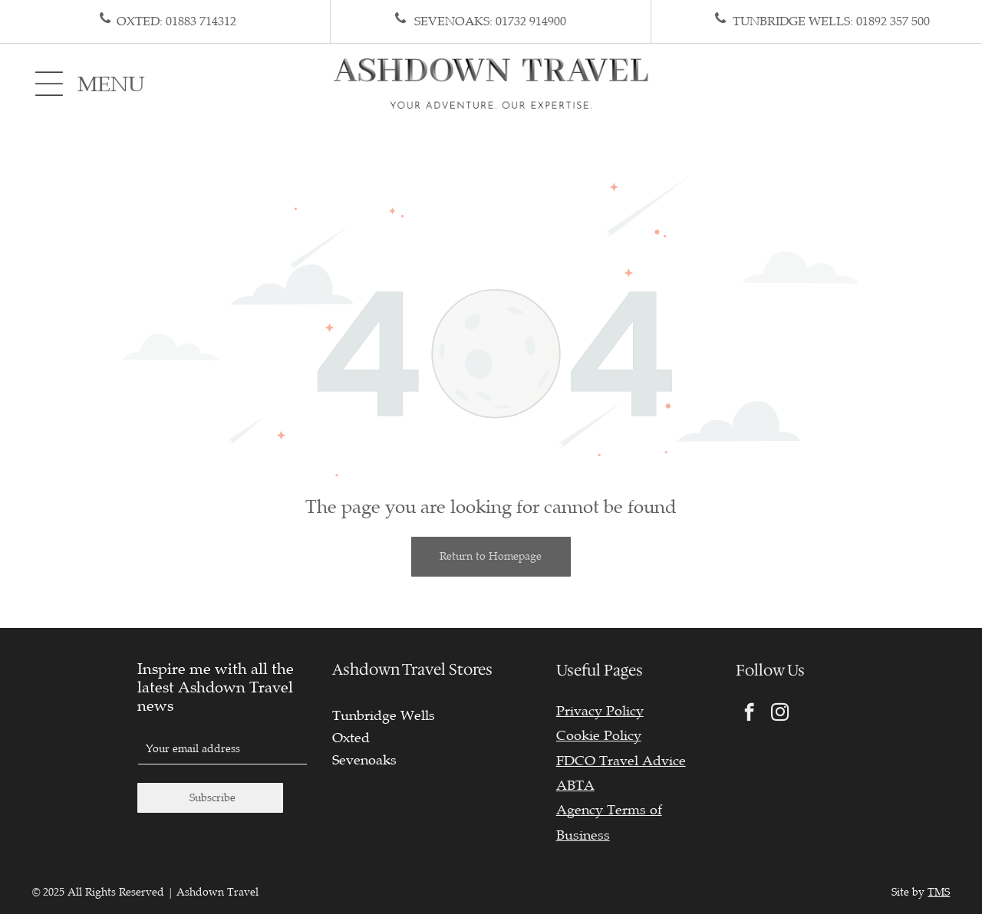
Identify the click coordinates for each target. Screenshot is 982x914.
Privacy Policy (600, 710)
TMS (939, 892)
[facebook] (749, 714)
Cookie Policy (598, 735)
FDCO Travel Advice (621, 760)
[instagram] (779, 714)
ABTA (575, 785)
